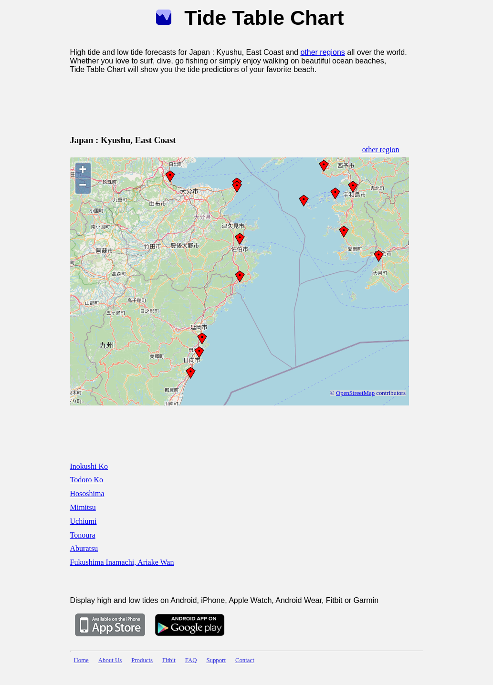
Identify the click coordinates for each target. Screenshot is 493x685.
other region (380, 149)
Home (81, 660)
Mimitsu (83, 507)
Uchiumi (83, 521)
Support (216, 660)
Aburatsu (84, 548)
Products (142, 660)
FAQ (191, 660)
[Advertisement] (244, 102)
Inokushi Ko (89, 466)
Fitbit (169, 660)
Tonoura (82, 535)
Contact (244, 660)
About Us (110, 660)
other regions (322, 52)
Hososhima (87, 493)
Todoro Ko (87, 480)
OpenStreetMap (355, 393)
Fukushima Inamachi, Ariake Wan (122, 562)
